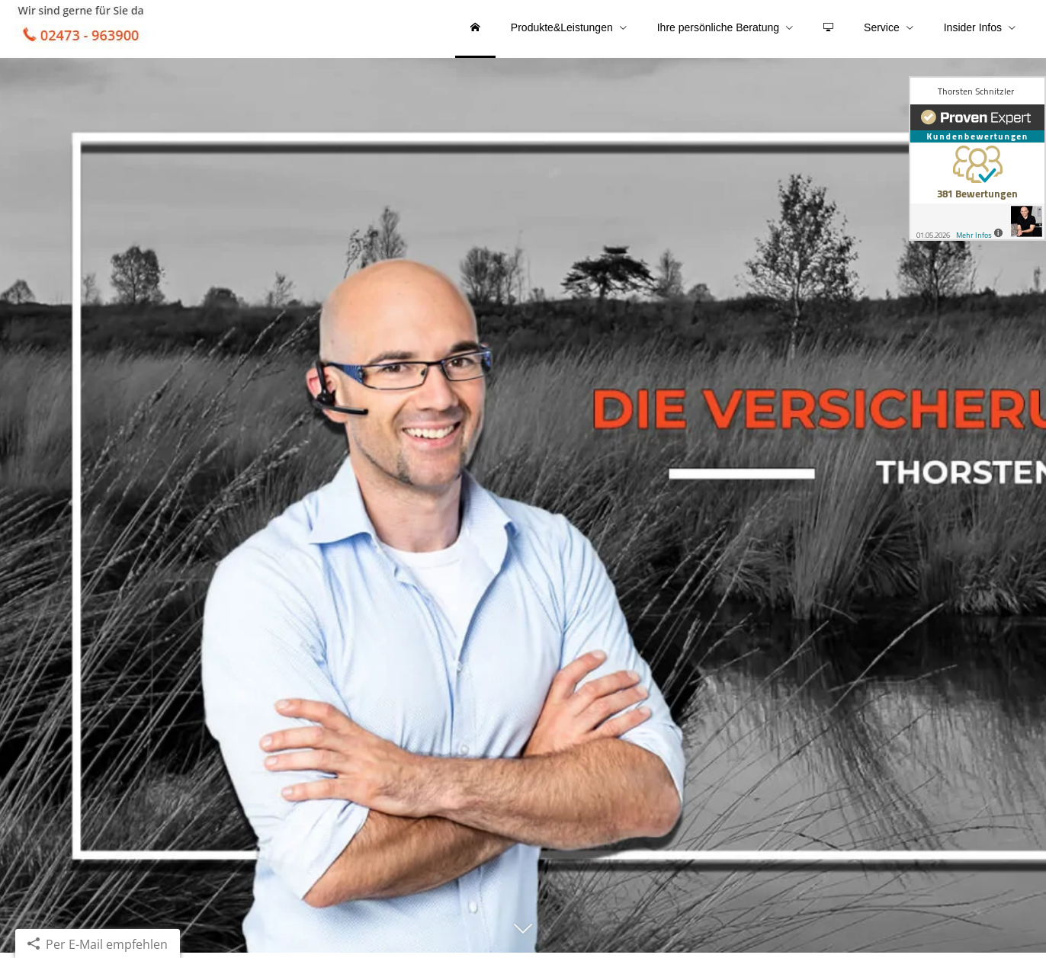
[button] (523, 940)
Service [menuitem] (882, 29)
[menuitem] (475, 30)
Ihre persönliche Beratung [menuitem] (718, 29)
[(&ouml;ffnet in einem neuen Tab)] (977, 158)
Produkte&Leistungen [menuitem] (562, 29)
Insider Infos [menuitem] (973, 29)
